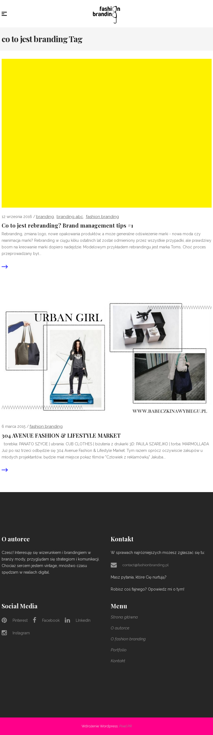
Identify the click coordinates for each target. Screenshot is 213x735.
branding (45, 216)
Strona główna (124, 617)
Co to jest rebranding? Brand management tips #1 (67, 225)
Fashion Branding (102, 216)
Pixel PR (125, 726)
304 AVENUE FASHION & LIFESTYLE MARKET (61, 435)
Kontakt (118, 660)
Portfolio (119, 649)
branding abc (70, 216)
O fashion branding (128, 639)
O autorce (120, 628)
